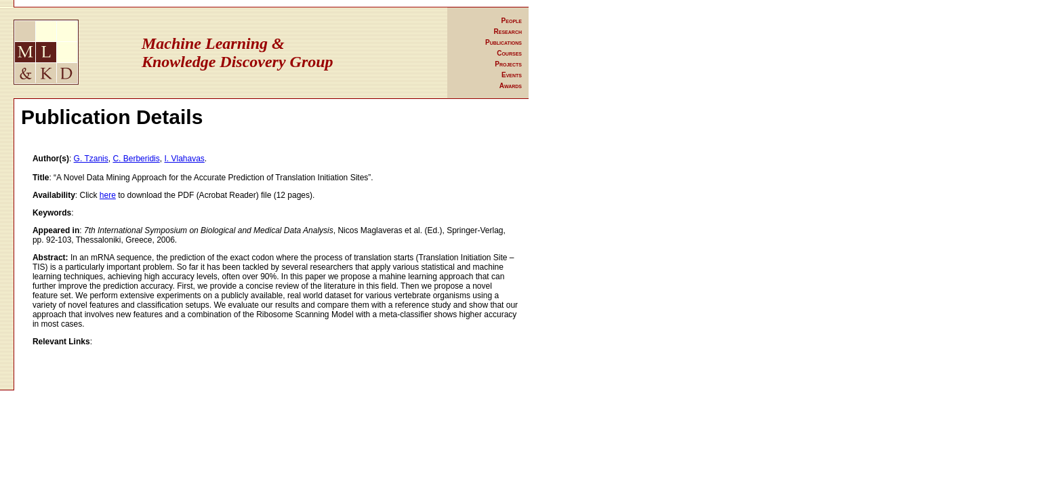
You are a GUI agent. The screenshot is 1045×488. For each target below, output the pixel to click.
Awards (510, 85)
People (511, 20)
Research (508, 31)
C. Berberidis (135, 158)
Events (511, 75)
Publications (503, 42)
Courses (509, 53)
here (108, 195)
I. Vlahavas (184, 158)
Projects (508, 64)
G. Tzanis (91, 158)
